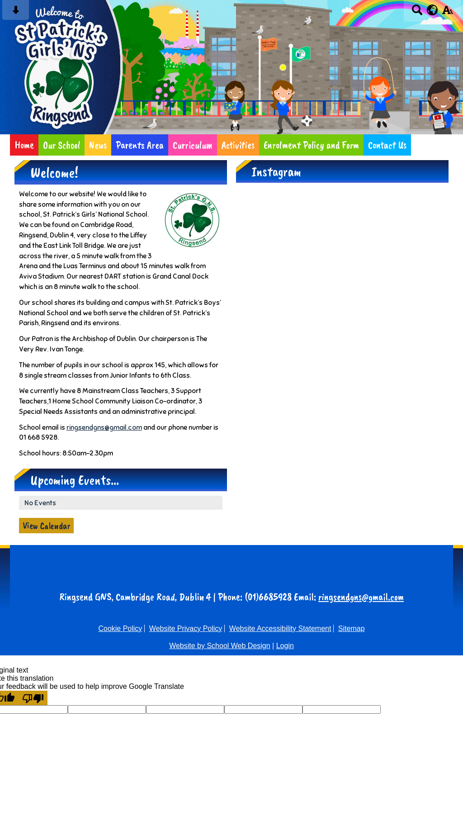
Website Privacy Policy (185, 628)
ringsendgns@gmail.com (104, 427)
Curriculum (193, 145)
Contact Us (387, 145)
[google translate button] (432, 10)
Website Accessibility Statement (280, 628)
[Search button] (417, 13)
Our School (61, 145)
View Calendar (46, 525)
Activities (238, 145)
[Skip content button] (15, 13)
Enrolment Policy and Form (311, 145)
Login (285, 646)
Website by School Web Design (219, 646)
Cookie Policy (120, 628)
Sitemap (351, 628)
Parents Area (140, 145)
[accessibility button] (447, 13)
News (98, 145)
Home (24, 145)
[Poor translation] (33, 698)
